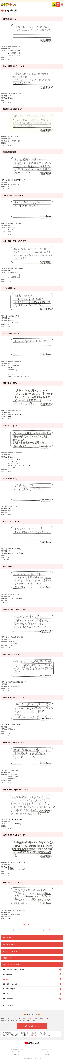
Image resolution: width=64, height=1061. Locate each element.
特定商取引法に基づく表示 (17, 1049)
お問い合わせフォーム (32, 1026)
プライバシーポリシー (17, 1052)
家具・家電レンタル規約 (47, 1049)
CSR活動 (47, 1054)
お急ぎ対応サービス (35, 1035)
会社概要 (47, 1052)
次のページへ (47, 930)
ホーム (3, 1005)
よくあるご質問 (31, 1018)
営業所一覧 (16, 1054)
